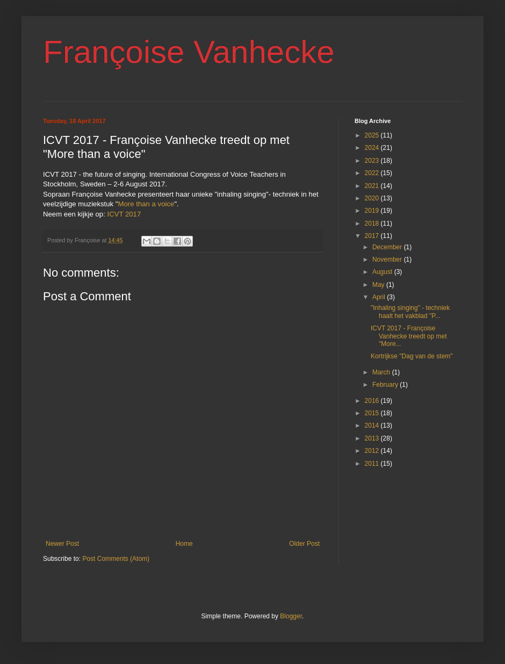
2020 (373, 198)
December (388, 247)
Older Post (304, 543)
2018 (373, 223)
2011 (373, 463)
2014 (373, 425)
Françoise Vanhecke (189, 52)
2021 (373, 186)
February (386, 384)
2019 (373, 210)
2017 (373, 236)
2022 (373, 173)
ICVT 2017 (124, 214)
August (383, 272)
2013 (373, 438)
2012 (373, 450)
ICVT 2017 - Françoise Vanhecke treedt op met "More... (409, 336)
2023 (373, 160)
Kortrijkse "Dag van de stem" (412, 356)
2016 (373, 401)
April (379, 297)
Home (184, 543)
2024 (373, 147)
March (382, 372)
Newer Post (62, 543)
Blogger (291, 616)
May (379, 284)
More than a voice (146, 204)
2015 (373, 413)
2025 (373, 135)
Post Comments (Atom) (115, 558)
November (388, 259)
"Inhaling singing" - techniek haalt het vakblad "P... (410, 311)
